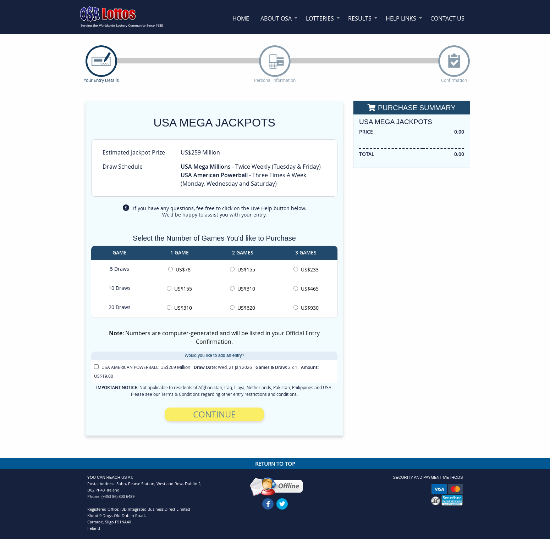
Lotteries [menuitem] (320, 18)
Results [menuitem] (360, 18)
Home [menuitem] (240, 18)
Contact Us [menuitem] (447, 18)
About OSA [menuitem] (276, 18)
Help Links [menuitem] (401, 18)
